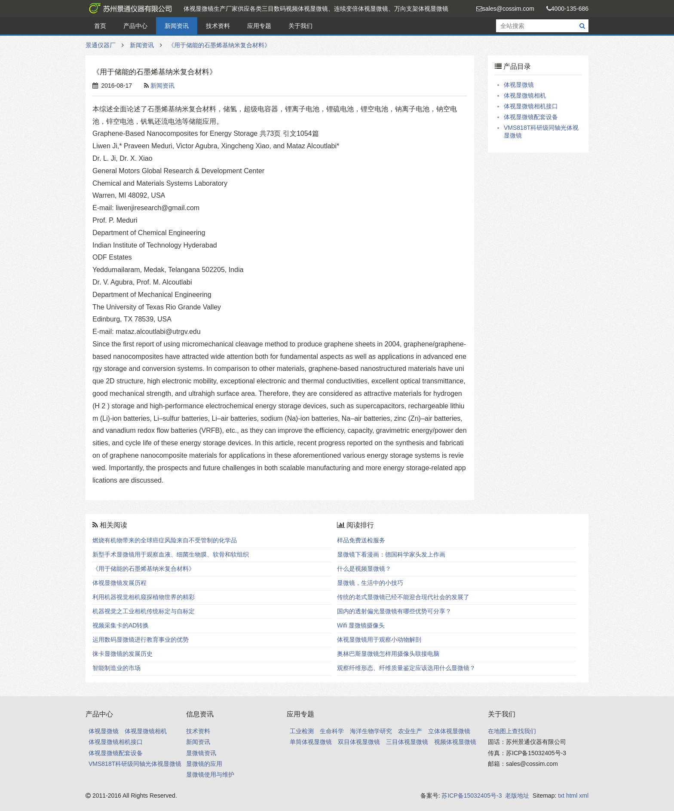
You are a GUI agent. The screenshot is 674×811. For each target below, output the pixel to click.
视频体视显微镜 (455, 741)
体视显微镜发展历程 (119, 582)
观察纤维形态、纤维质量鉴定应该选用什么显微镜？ (406, 667)
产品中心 (135, 25)
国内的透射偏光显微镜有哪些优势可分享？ (394, 611)
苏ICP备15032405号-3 (471, 795)
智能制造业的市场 (116, 667)
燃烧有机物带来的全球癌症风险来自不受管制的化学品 (164, 540)
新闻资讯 (177, 25)
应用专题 (259, 25)
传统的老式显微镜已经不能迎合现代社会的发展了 (403, 597)
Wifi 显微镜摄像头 (361, 625)
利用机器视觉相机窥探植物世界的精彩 (143, 597)
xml (583, 795)
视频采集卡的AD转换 (120, 625)
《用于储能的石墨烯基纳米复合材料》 (219, 45)
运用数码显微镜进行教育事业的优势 (140, 639)
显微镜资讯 (201, 753)
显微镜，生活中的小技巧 (370, 582)
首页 (100, 25)
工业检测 (302, 731)
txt (561, 795)
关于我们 (300, 25)
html (571, 795)
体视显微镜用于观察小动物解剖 (379, 639)
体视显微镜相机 (525, 95)
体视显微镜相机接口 (531, 106)
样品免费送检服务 (361, 540)
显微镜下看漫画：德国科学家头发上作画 (391, 554)
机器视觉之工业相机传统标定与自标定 (143, 611)
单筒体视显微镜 (311, 741)
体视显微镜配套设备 (531, 116)
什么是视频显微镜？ (364, 568)
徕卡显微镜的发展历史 (122, 653)
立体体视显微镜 (449, 731)
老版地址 (517, 795)
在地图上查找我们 (512, 731)
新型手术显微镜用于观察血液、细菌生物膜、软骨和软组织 (170, 554)
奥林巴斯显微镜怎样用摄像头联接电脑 (388, 653)
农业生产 (410, 731)
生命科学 (332, 731)
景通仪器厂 (129, 8)
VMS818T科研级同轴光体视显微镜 (135, 763)
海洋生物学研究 (371, 731)
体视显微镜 (519, 84)
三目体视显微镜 (407, 741)
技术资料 (218, 25)
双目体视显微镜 (359, 741)
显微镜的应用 (204, 763)
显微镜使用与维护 (210, 774)
